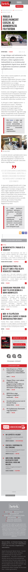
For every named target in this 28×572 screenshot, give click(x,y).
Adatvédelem (14, 514)
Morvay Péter (10, 405)
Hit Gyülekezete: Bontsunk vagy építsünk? (16, 409)
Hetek (2, 283)
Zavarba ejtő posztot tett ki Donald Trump (16, 402)
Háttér (17, 453)
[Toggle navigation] (24, 3)
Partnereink (12, 517)
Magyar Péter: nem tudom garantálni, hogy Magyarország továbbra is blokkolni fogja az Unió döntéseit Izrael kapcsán (15, 383)
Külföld (16, 261)
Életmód (17, 470)
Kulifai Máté (10, 397)
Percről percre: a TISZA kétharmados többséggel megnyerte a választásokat (16, 371)
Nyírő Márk (4, 51)
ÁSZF (19, 517)
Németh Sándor (10, 440)
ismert (11, 120)
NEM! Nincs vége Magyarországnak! (13, 394)
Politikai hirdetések (14, 519)
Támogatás (19, 6)
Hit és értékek (19, 440)
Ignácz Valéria (9, 470)
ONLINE (11, 51)
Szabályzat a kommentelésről (14, 515)
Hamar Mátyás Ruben (6, 261)
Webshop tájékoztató (14, 521)
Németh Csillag (10, 453)
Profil (19, 2)
